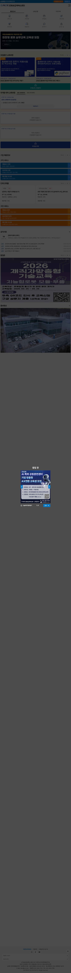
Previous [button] (22, 486)
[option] (35, 486)
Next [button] (49, 486)
